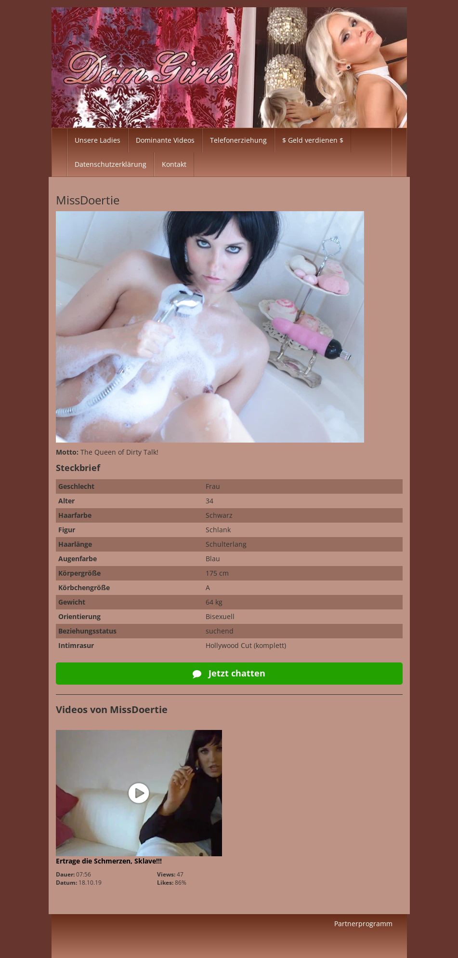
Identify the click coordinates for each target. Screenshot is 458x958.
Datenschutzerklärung (110, 164)
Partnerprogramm (363, 923)
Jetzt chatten (229, 673)
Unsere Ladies (97, 140)
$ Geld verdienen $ (312, 140)
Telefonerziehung (238, 140)
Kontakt (174, 164)
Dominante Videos (165, 140)
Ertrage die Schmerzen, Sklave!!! (109, 860)
